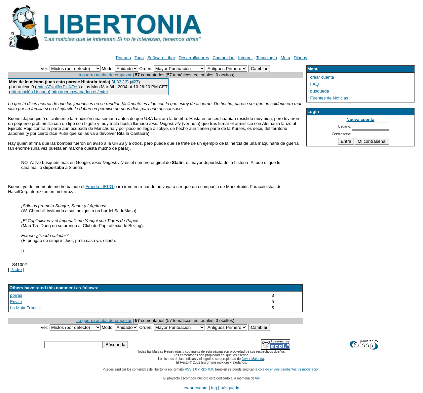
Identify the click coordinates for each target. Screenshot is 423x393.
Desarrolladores (194, 57)
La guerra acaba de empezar (104, 74)
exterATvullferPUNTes (57, 86)
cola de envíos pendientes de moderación (289, 369)
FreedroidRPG (99, 186)
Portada (123, 57)
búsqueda (319, 91)
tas (257, 378)
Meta (285, 57)
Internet (245, 57)
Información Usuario (30, 91)
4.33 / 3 (120, 81)
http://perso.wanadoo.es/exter (80, 91)
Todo (139, 57)
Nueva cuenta (361, 119)
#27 (134, 81)
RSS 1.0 (191, 369)
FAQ (314, 84)
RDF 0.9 (207, 369)
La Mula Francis (25, 307)
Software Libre (161, 57)
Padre (16, 269)
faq (214, 387)
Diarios (300, 57)
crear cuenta (322, 77)
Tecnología (266, 57)
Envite (16, 301)
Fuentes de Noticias (329, 98)
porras (16, 295)
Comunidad (223, 57)
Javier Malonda (253, 359)
